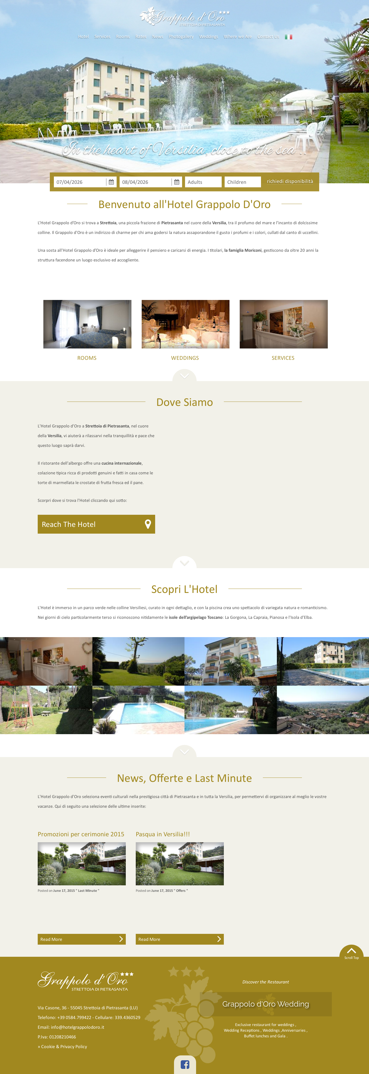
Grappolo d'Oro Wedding (265, 1004)
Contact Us (268, 36)
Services (102, 36)
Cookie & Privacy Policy (64, 1046)
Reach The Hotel (69, 524)
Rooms (123, 36)
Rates (141, 36)
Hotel (83, 36)
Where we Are (238, 36)
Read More (81, 939)
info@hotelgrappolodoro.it (77, 1027)
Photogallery (181, 36)
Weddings (208, 36)
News (157, 36)
